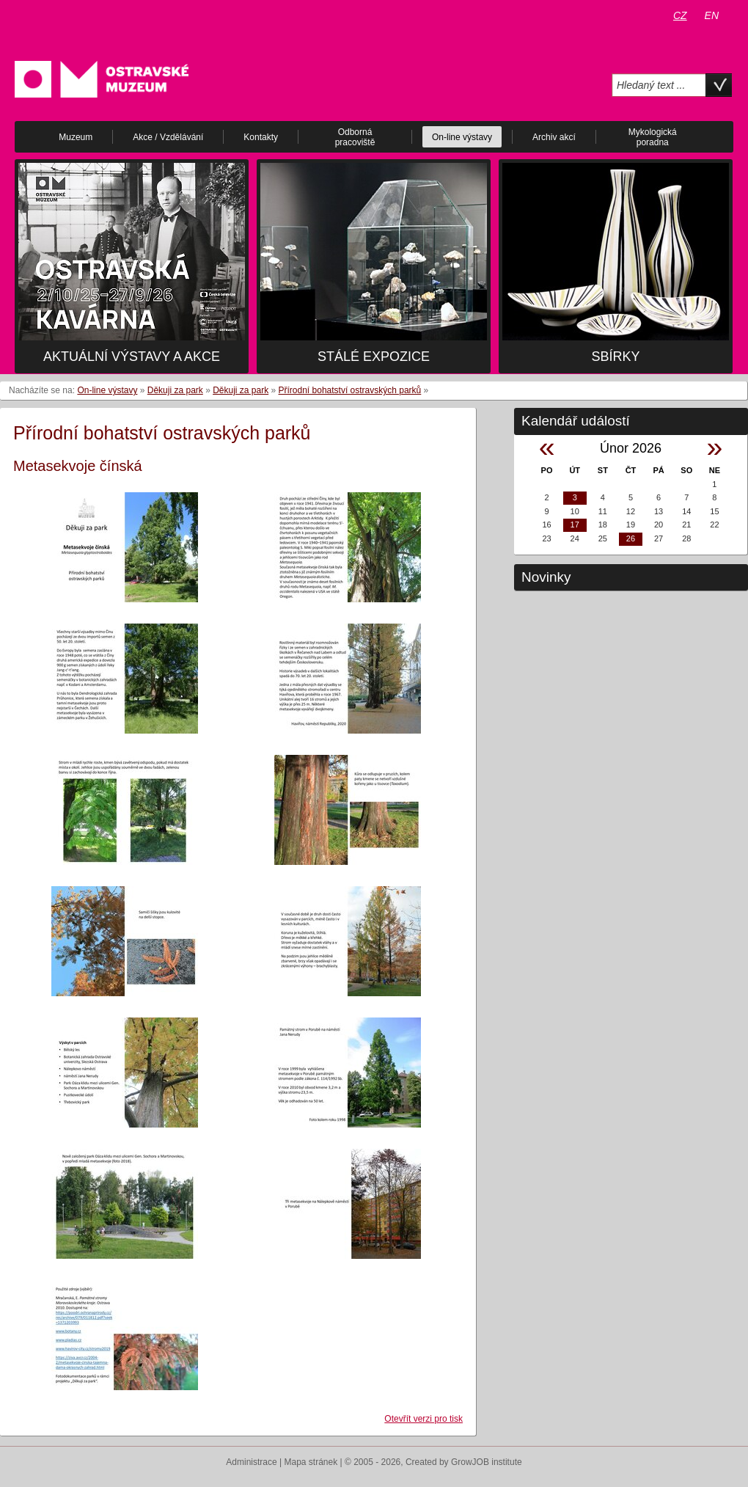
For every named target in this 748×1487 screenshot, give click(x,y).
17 (575, 524)
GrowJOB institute (486, 1462)
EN (712, 15)
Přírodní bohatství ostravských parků (350, 390)
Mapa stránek (311, 1462)
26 (630, 538)
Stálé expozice (374, 356)
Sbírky (615, 356)
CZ (680, 15)
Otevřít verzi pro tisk (423, 1419)
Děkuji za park (175, 390)
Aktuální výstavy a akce (131, 356)
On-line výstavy (107, 390)
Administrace (251, 1462)
